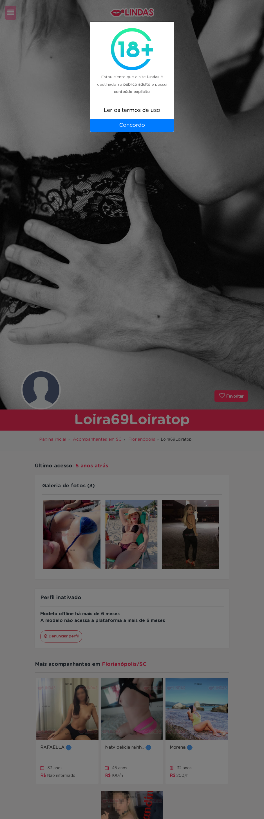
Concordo (132, 125)
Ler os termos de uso (132, 110)
